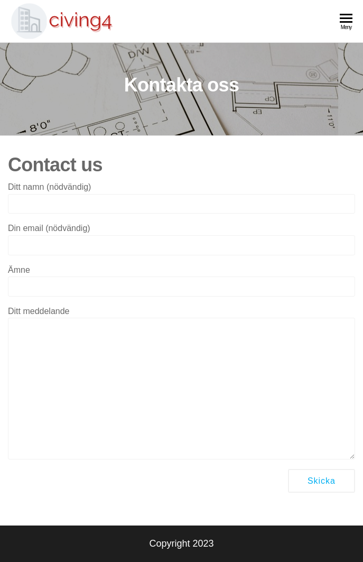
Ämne (181, 281)
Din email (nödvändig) (181, 239)
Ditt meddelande (181, 383)
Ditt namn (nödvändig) (181, 198)
